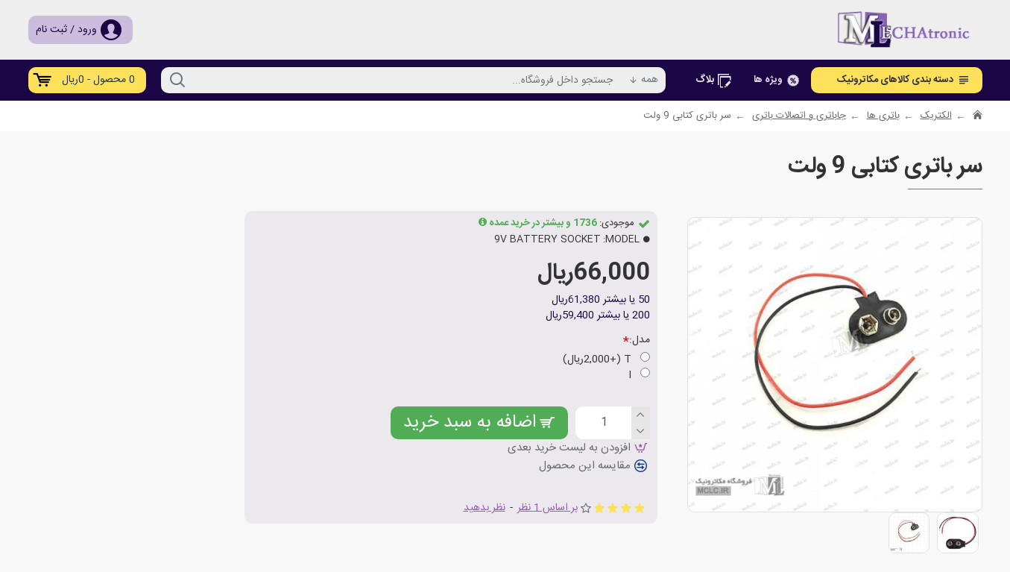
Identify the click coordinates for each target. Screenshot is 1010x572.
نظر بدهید (484, 508)
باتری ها (883, 116)
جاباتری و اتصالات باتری (799, 116)
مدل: (639, 340)
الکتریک (936, 116)
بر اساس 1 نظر (547, 508)
